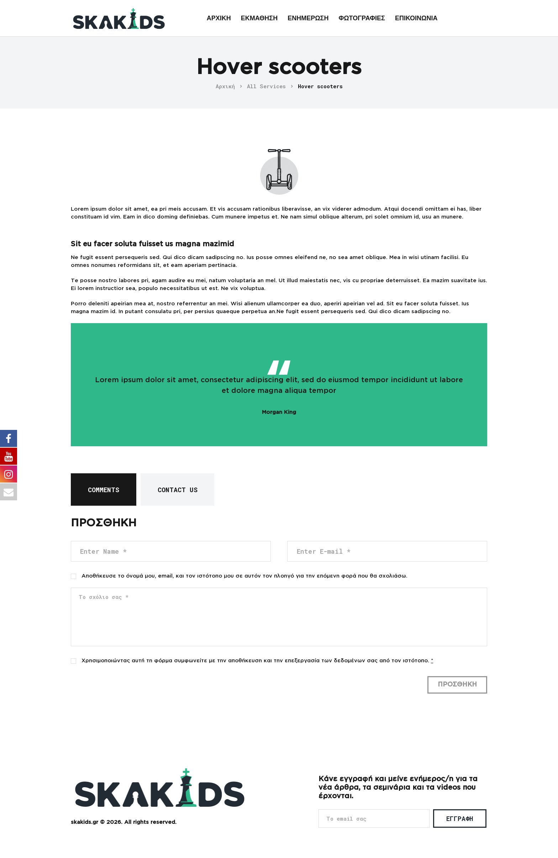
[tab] (103, 489)
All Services (266, 86)
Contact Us (178, 489)
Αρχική (225, 86)
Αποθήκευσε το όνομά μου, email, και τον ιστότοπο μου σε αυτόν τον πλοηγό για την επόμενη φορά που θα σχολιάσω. (244, 576)
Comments (103, 489)
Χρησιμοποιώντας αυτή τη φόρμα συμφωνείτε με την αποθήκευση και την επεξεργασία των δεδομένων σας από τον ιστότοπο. (257, 660)
